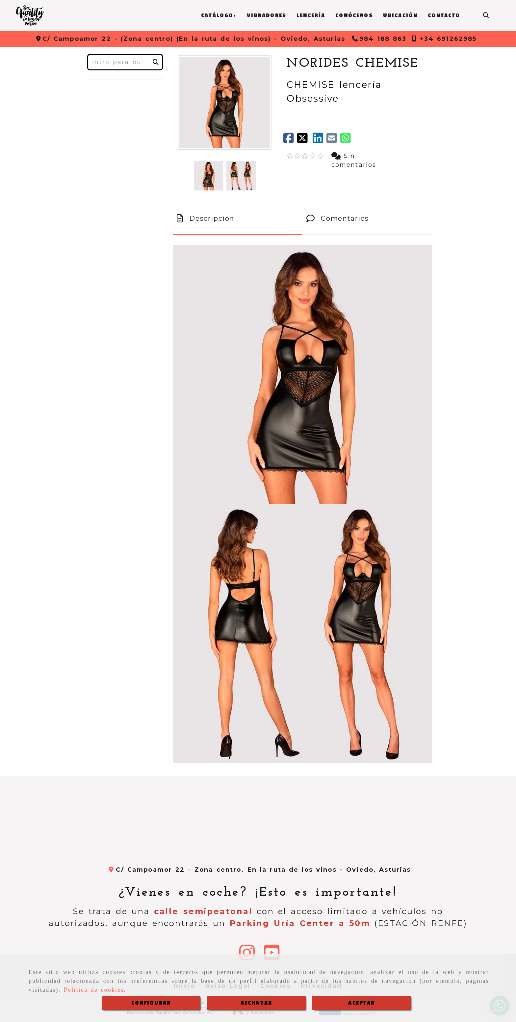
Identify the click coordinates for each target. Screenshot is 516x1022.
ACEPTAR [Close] (361, 1003)
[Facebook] (290, 140)
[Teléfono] (379, 38)
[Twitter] (304, 140)
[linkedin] (319, 140)
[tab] (237, 218)
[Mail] (333, 140)
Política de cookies (94, 989)
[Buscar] (486, 15)
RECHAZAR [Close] (256, 1003)
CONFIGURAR (151, 1003)
